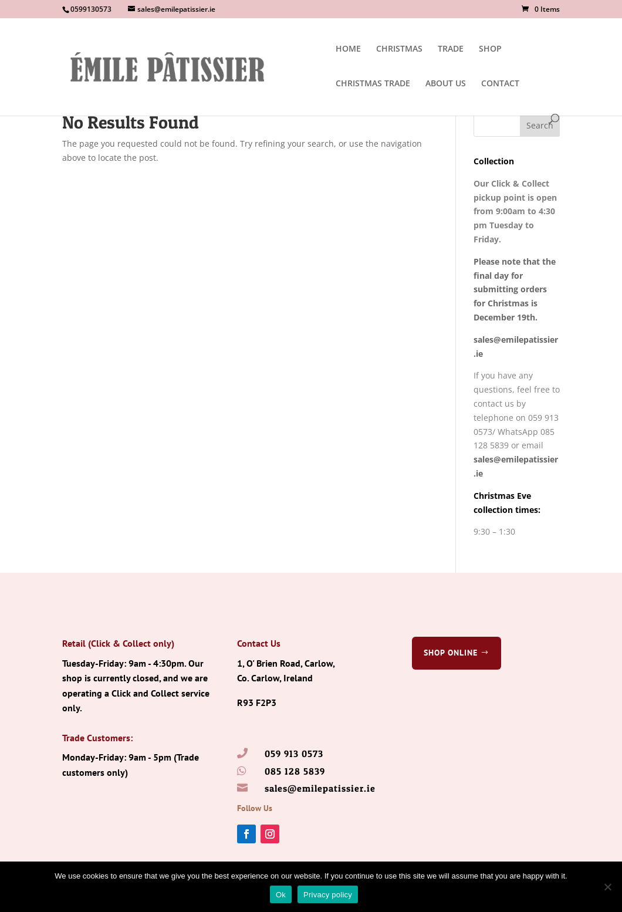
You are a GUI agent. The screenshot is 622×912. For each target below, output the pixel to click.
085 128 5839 (295, 771)
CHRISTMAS (399, 49)
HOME (348, 49)
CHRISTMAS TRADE (373, 84)
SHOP (490, 49)
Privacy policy (327, 894)
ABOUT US (445, 84)
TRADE (451, 49)
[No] (607, 887)
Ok (281, 894)
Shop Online (451, 652)
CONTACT (500, 84)
